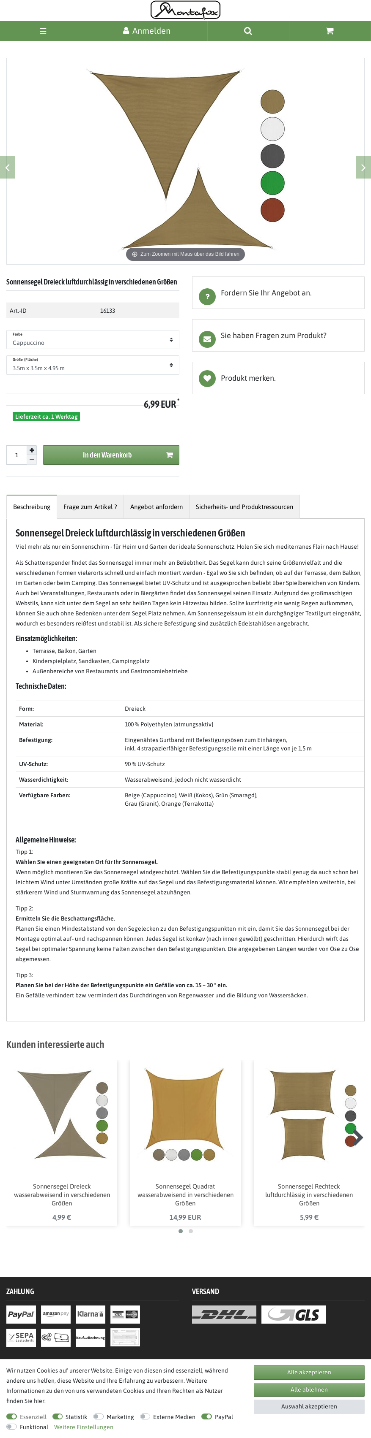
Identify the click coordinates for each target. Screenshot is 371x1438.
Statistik (76, 1417)
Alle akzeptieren (309, 1372)
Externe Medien (174, 1417)
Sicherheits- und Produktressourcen (244, 506)
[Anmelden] (146, 30)
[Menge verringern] (32, 460)
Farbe (18, 334)
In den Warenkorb (128, 455)
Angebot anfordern (156, 506)
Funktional (34, 1427)
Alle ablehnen (309, 1389)
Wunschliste (278, 378)
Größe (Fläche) (25, 359)
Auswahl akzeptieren (309, 1406)
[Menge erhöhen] (32, 450)
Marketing (120, 1417)
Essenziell (33, 1417)
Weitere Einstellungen (83, 1427)
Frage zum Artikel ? (90, 506)
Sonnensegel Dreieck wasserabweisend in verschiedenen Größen (62, 1195)
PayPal (224, 1417)
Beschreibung (31, 506)
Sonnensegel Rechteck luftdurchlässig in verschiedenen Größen (309, 1195)
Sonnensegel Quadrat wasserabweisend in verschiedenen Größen (185, 1195)
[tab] (278, 292)
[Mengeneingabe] (16, 455)
